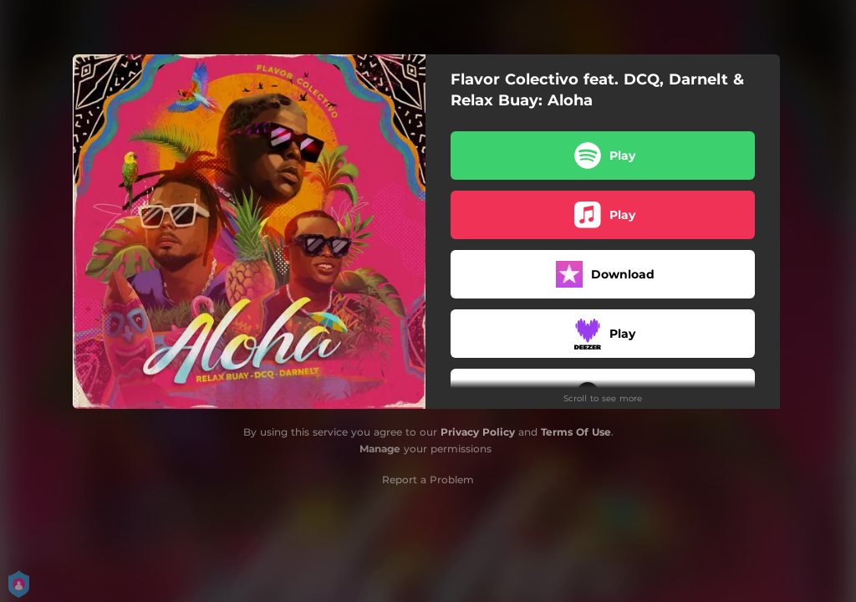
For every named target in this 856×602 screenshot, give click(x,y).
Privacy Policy (478, 432)
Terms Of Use (576, 432)
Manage (379, 448)
